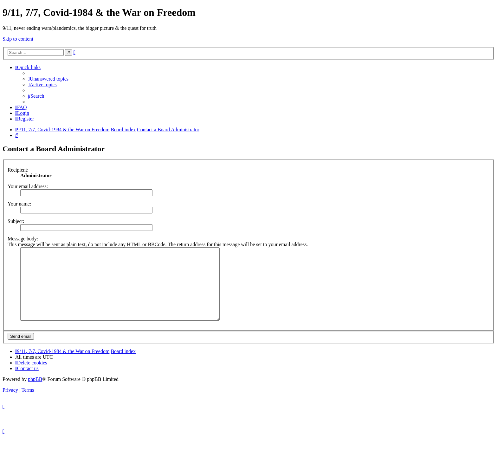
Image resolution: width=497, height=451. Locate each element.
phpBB (35, 393)
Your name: (19, 203)
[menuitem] (48, 79)
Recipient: (18, 170)
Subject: (16, 221)
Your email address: (28, 186)
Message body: (23, 238)
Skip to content (18, 39)
